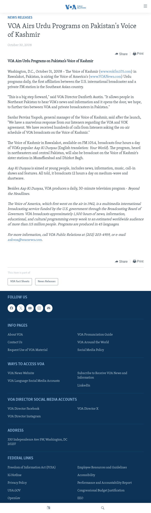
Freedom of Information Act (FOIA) (32, 467)
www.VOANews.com (105, 77)
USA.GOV (14, 490)
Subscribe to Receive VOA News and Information (102, 375)
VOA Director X (87, 408)
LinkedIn (83, 385)
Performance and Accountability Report (104, 482)
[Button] (121, 54)
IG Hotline (15, 475)
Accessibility (86, 475)
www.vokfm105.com (115, 72)
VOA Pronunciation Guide (95, 334)
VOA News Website (21, 373)
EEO (80, 498)
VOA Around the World (93, 342)
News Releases (20, 18)
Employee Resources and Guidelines (102, 467)
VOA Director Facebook (23, 408)
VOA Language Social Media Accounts (34, 381)
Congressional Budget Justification (100, 490)
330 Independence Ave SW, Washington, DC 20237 (37, 442)
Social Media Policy (90, 350)
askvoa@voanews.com (25, 240)
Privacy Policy (17, 482)
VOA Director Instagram (24, 416)
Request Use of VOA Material (27, 350)
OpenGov (14, 498)
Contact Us (15, 342)
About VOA (15, 334)
